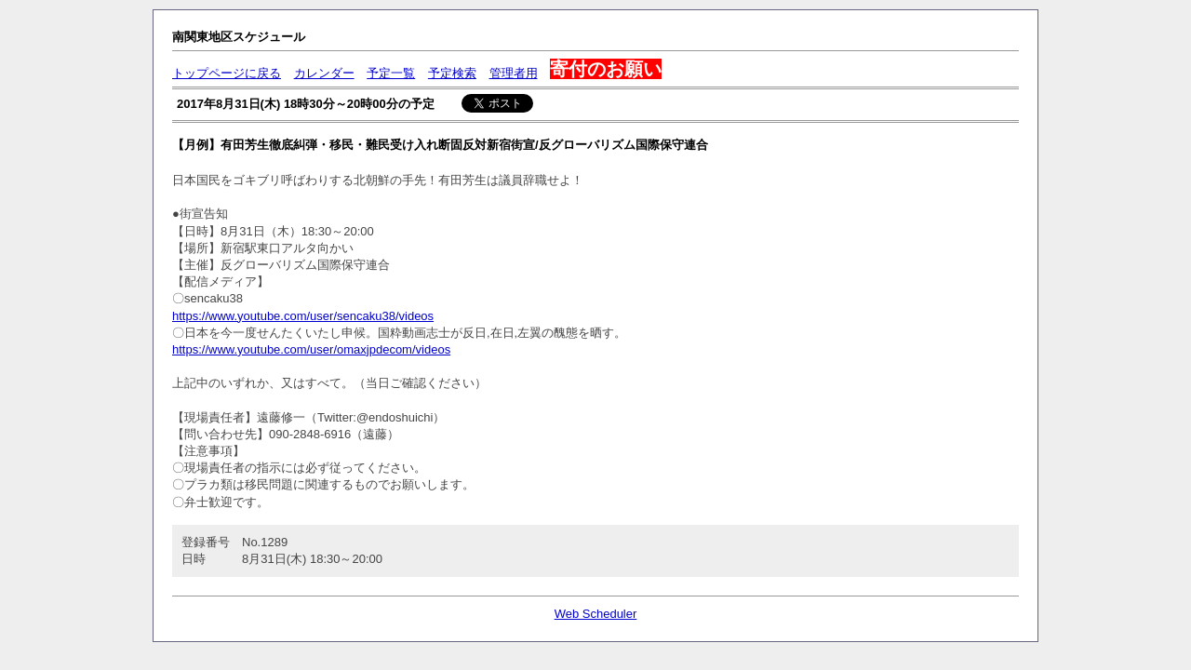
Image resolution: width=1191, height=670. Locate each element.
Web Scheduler (596, 614)
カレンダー (324, 73)
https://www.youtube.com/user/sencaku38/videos (303, 316)
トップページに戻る (226, 73)
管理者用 (513, 73)
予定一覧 (391, 73)
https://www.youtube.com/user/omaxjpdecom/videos (311, 349)
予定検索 (452, 73)
